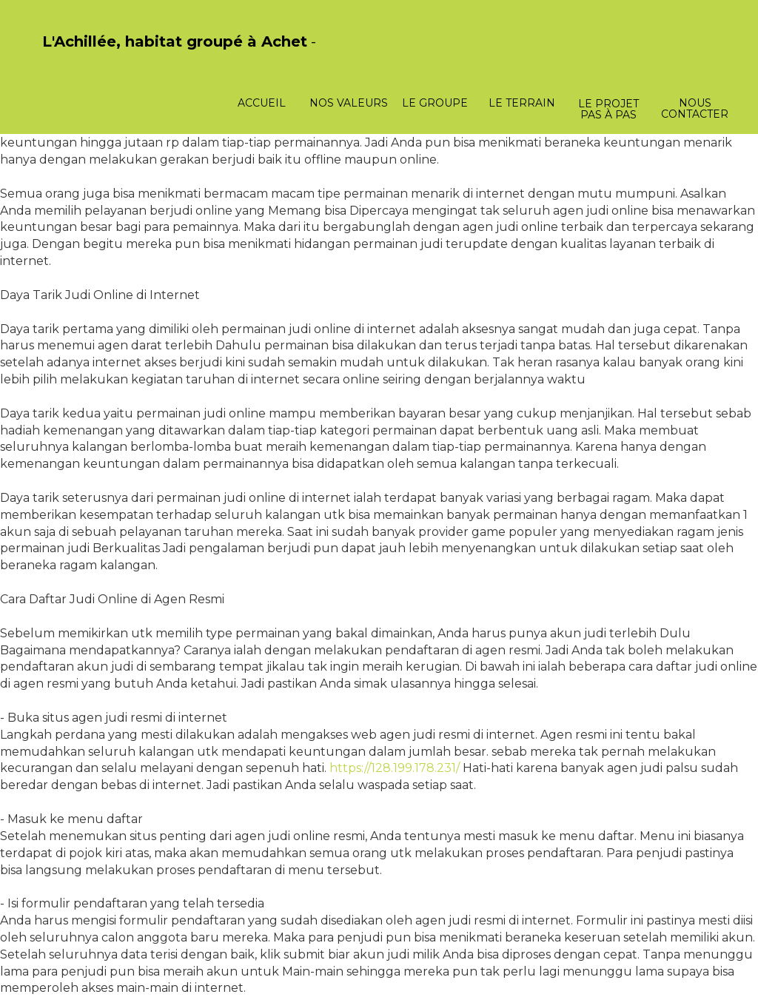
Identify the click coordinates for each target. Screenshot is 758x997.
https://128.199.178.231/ (394, 768)
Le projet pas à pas (608, 109)
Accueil (262, 103)
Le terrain (522, 103)
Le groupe (435, 103)
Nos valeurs (348, 103)
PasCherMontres (80, 57)
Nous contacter (694, 108)
